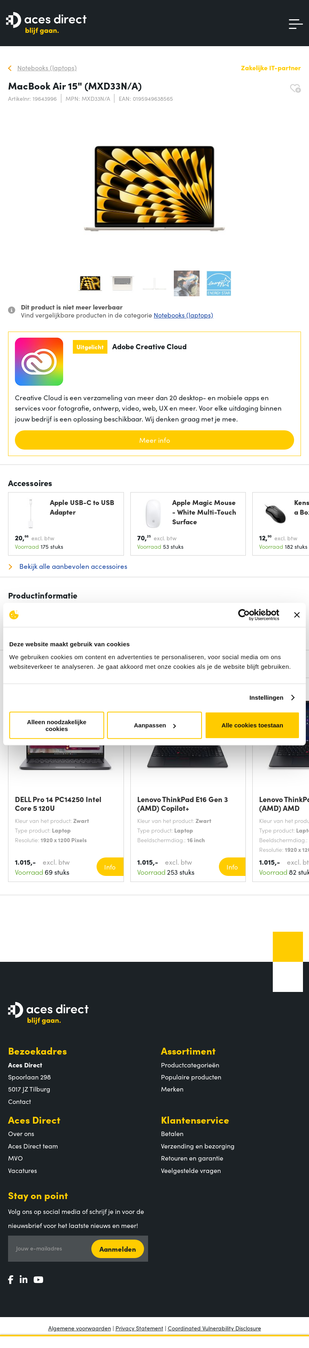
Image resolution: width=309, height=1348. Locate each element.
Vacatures (22, 1170)
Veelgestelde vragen (191, 1170)
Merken (172, 1088)
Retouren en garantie (192, 1157)
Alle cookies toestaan (252, 725)
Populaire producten (191, 1076)
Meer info (154, 440)
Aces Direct (34, 1119)
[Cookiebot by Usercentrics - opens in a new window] (244, 615)
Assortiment (188, 1050)
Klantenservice (195, 1119)
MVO (15, 1157)
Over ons (21, 1133)
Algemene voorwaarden (79, 1328)
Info (109, 866)
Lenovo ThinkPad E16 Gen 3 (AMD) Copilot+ (182, 803)
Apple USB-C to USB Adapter (82, 506)
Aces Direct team (33, 1145)
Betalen (172, 1133)
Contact (19, 1101)
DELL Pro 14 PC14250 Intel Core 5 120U (58, 803)
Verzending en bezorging (198, 1145)
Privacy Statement (139, 1328)
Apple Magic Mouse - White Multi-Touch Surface (204, 511)
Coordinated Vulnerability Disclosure (214, 1328)
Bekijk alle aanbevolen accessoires (72, 566)
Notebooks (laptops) (183, 314)
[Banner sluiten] (297, 615)
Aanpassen (155, 725)
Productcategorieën (190, 1064)
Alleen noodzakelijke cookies (57, 725)
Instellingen (266, 697)
